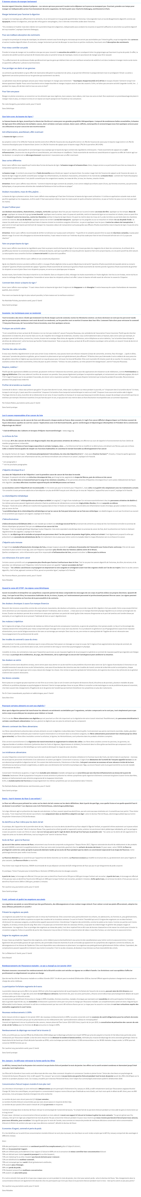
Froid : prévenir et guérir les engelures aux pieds (23, 899)
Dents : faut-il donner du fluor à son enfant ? (22, 798)
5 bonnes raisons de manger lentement (19, 1)
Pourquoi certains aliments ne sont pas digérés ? (23, 705)
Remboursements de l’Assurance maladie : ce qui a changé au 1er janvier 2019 (36, 965)
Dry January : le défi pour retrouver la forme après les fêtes (28, 1060)
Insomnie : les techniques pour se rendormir (21, 313)
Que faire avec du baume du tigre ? (17, 116)
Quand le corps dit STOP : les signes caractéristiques (25, 588)
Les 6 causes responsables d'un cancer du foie (22, 415)
